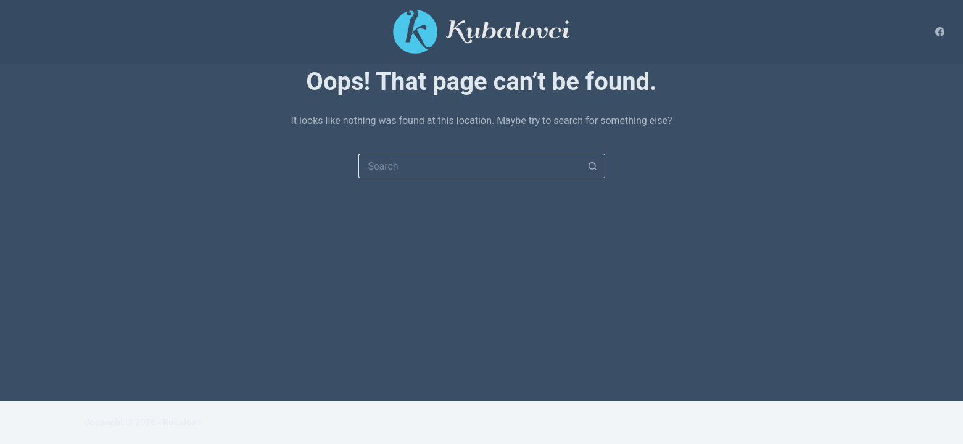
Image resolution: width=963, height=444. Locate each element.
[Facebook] (939, 31)
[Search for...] (469, 166)
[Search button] (593, 166)
